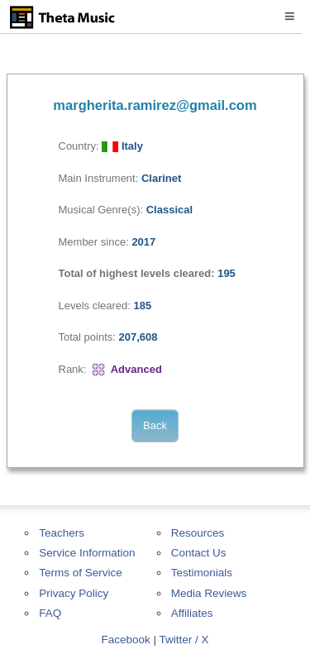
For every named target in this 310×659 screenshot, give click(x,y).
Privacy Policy (73, 593)
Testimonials (201, 572)
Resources (198, 533)
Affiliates (192, 613)
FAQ (50, 613)
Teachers (61, 533)
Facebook (125, 639)
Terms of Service (80, 572)
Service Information (87, 553)
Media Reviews (209, 593)
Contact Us (199, 553)
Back (155, 425)
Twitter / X (184, 639)
